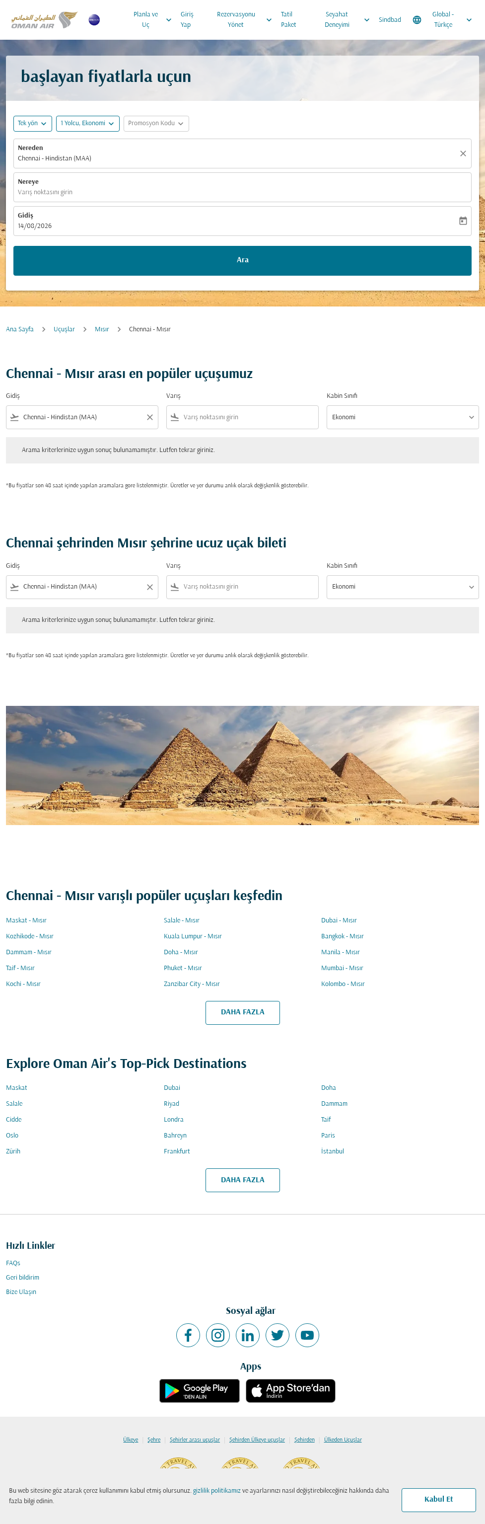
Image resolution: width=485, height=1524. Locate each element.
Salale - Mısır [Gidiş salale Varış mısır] (182, 920)
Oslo (12, 1136)
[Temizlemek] (464, 153)
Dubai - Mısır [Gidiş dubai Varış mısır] (339, 920)
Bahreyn (175, 1136)
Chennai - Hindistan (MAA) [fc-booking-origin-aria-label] (54, 158)
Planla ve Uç (155, 20)
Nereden (30, 148)
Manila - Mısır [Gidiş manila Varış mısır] (340, 952)
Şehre (153, 1440)
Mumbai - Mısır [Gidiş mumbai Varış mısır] (342, 968)
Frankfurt (177, 1151)
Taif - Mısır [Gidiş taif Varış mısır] (20, 968)
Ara (243, 260)
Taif (326, 1120)
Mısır (102, 329)
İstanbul (332, 1151)
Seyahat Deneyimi (350, 20)
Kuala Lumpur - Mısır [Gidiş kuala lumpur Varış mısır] (193, 936)
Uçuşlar (64, 329)
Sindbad (390, 20)
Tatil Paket (288, 20)
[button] (88, 124)
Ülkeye (130, 1440)
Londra (174, 1120)
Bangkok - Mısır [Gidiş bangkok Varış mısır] (342, 936)
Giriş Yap (187, 20)
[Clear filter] (149, 417)
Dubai (172, 1088)
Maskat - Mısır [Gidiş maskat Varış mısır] (26, 920)
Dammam (334, 1104)
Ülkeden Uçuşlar (343, 1440)
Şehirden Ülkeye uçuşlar (257, 1440)
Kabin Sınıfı (342, 396)
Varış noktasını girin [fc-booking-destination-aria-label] (45, 192)
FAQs (13, 1263)
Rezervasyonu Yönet (247, 20)
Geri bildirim (22, 1278)
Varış (173, 396)
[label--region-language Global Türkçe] (443, 20)
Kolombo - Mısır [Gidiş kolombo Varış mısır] (343, 984)
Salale (14, 1104)
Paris (328, 1136)
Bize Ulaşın (21, 1292)
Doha (328, 1088)
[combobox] (82, 417)
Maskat (16, 1088)
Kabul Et (438, 1500)
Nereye (28, 182)
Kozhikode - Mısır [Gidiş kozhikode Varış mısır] (30, 936)
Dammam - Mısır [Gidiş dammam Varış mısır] (29, 952)
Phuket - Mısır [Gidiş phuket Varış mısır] (183, 968)
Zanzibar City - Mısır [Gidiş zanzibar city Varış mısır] (192, 984)
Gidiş (25, 216)
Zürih (13, 1151)
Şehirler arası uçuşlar (195, 1440)
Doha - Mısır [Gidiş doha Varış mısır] (181, 952)
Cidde (13, 1120)
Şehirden (304, 1440)
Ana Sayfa (20, 329)
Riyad (171, 1104)
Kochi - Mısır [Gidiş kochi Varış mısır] (23, 984)
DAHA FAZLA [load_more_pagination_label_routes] (243, 1012)
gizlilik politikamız (217, 1491)
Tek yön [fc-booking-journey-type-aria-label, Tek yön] (28, 123)
